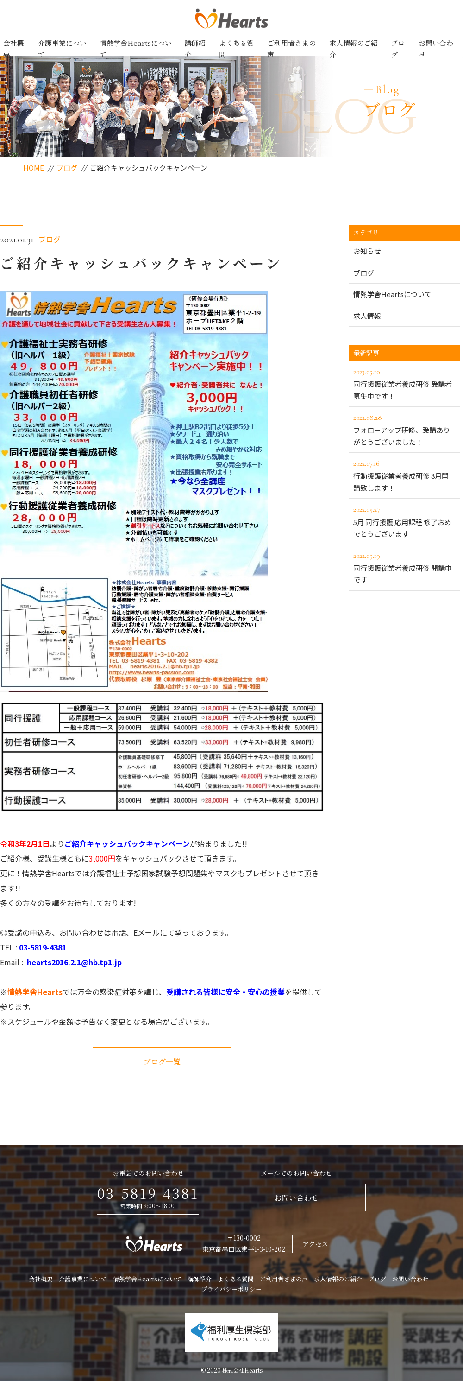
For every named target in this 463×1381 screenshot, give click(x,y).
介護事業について (62, 49)
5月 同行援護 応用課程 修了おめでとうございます (404, 520)
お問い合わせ (436, 49)
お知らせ (367, 251)
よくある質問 (236, 49)
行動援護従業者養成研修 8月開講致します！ (404, 475)
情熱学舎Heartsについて (136, 49)
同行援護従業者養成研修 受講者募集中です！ (404, 383)
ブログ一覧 (162, 1061)
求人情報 (367, 316)
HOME (33, 167)
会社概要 (13, 49)
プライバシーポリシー (231, 1289)
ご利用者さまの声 (291, 49)
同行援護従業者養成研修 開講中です (404, 567)
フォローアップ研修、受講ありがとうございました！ (404, 429)
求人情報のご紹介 (353, 49)
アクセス (315, 1243)
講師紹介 (195, 49)
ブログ (398, 49)
